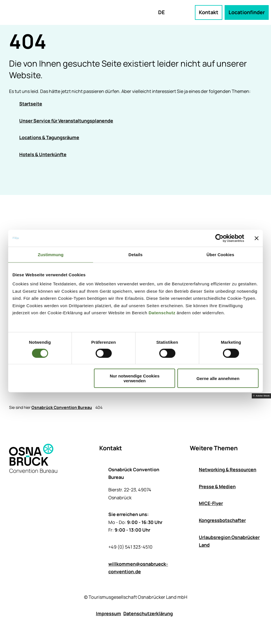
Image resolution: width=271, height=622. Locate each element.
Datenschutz (162, 312)
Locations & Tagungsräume (49, 137)
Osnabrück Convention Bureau (61, 407)
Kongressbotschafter (222, 520)
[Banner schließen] (257, 238)
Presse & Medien (217, 486)
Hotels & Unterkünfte (42, 154)
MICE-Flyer (211, 503)
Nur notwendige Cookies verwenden (135, 378)
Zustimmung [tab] (51, 254)
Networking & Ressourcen (227, 469)
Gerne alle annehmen (218, 378)
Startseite (30, 104)
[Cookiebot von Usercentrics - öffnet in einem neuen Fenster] (219, 238)
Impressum (108, 613)
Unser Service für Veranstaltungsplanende (66, 121)
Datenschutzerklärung (148, 613)
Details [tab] (135, 254)
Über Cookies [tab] (220, 254)
